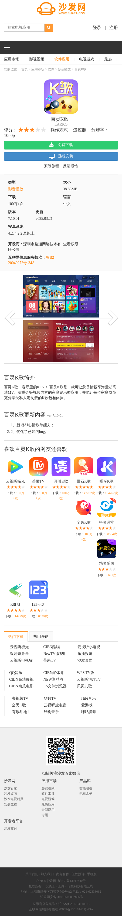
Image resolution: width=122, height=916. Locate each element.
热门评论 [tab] (41, 636)
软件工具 (48, 793)
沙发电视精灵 (13, 799)
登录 (97, 27)
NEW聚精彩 (53, 679)
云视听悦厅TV (89, 679)
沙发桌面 (85, 660)
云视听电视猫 (21, 660)
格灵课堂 (106, 522)
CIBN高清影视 (21, 679)
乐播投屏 (85, 654)
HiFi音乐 (88, 698)
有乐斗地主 (21, 712)
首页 (24, 69)
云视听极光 (15, 481)
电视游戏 (86, 59)
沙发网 (51, 881)
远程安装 (61, 156)
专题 (45, 815)
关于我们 (31, 874)
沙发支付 (10, 828)
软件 (51, 69)
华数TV (50, 698)
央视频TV (20, 698)
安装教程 (51, 166)
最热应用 (48, 804)
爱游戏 (87, 705)
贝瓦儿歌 (84, 686)
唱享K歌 (107, 481)
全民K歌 (84, 522)
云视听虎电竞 (55, 705)
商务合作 (62, 874)
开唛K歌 (61, 481)
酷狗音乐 (51, 712)
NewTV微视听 (55, 654)
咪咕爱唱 (88, 712)
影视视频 (36, 59)
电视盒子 (85, 793)
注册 (113, 27)
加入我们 (47, 874)
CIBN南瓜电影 (21, 686)
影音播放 (64, 69)
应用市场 (11, 59)
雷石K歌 (84, 481)
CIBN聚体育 (53, 673)
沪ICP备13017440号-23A (76, 909)
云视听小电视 (88, 647)
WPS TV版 (85, 673)
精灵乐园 (106, 563)
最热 (108, 59)
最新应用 (48, 810)
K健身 (15, 605)
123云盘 (38, 605)
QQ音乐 (15, 673)
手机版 (92, 874)
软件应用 (61, 59)
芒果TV (38, 481)
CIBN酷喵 (51, 647)
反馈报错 (70, 166)
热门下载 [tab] (15, 637)
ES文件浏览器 (55, 686)
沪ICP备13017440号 (72, 881)
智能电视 (85, 788)
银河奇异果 (19, 654)
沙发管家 (10, 788)
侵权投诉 (78, 874)
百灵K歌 (80, 69)
